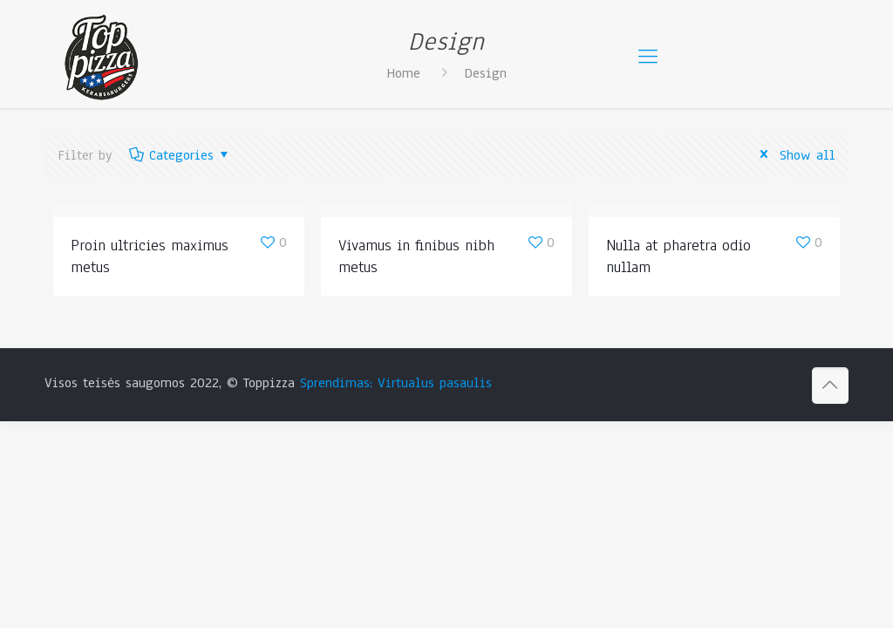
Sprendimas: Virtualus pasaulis (396, 382)
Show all (794, 155)
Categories (180, 155)
